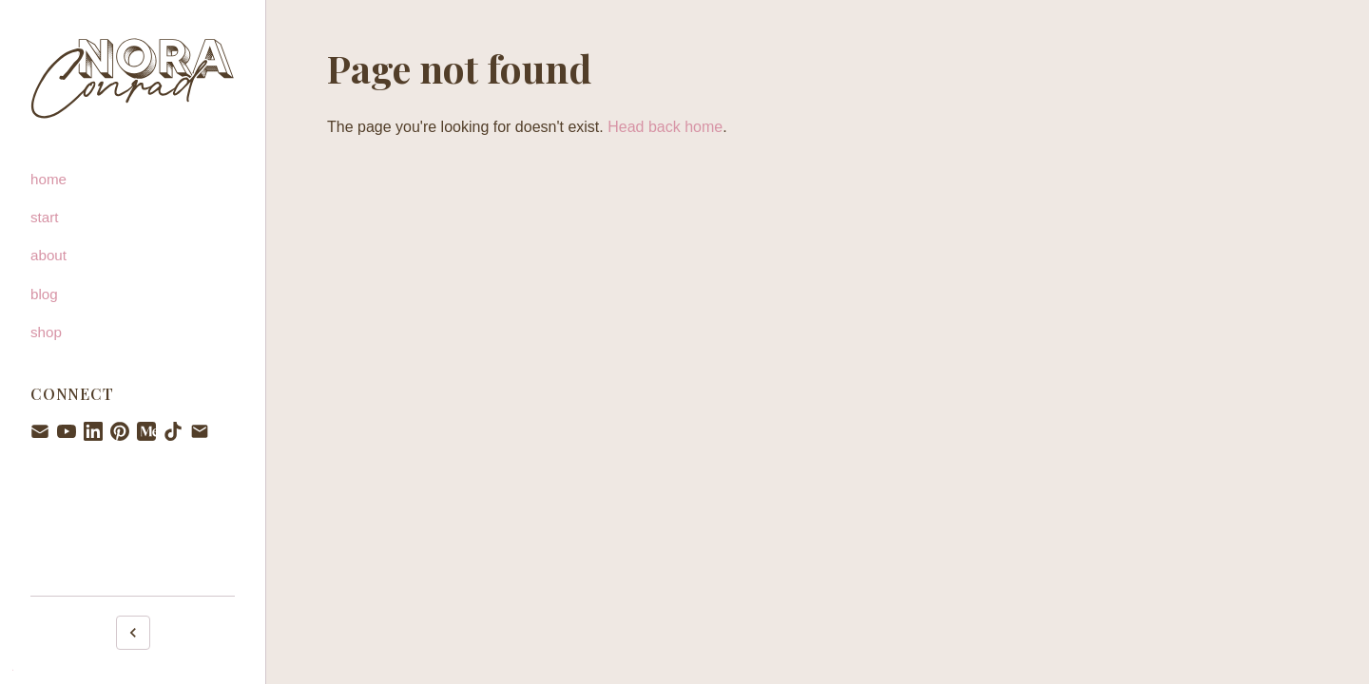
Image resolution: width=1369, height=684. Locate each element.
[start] (132, 218)
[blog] (132, 295)
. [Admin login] (12, 667)
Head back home (665, 127)
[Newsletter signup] (39, 431)
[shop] (132, 333)
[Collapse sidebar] (133, 633)
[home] (132, 180)
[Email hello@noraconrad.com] (199, 431)
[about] (132, 256)
